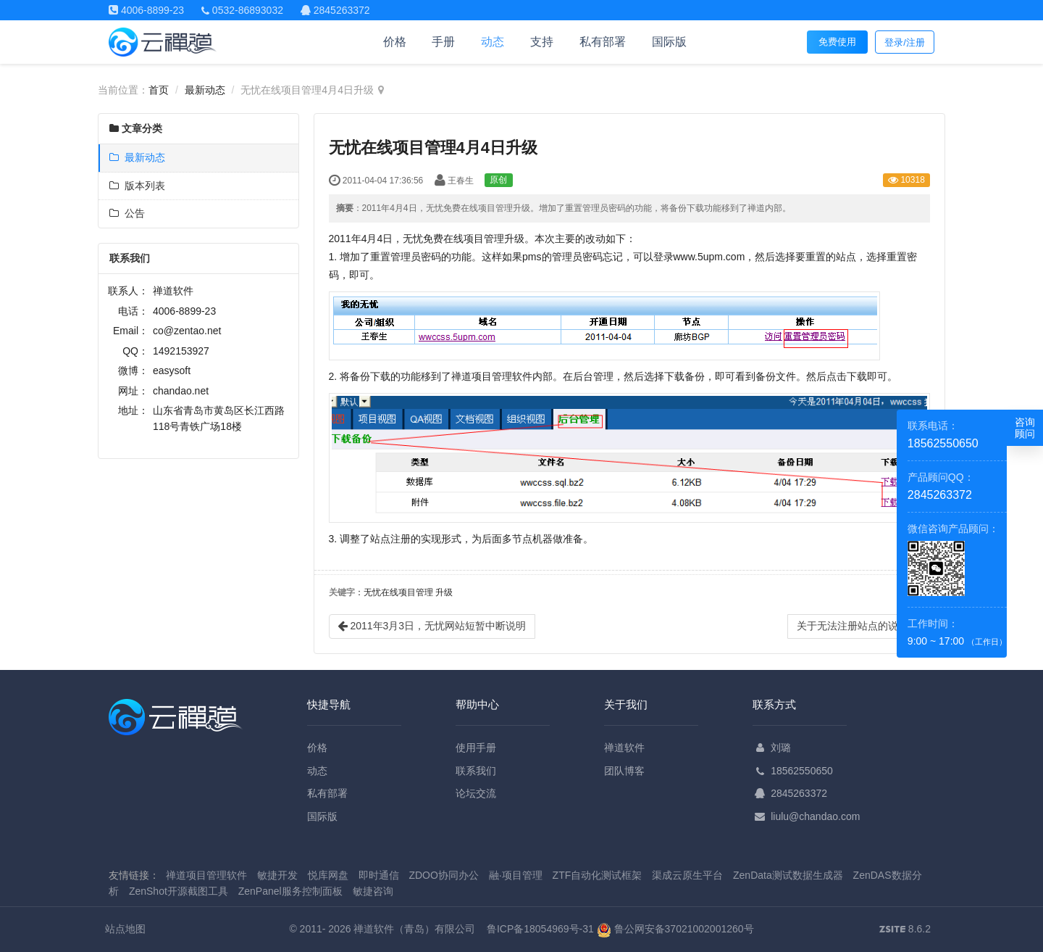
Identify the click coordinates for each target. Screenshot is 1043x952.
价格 (394, 42)
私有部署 (602, 42)
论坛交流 (476, 793)
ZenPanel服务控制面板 (290, 891)
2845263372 (799, 793)
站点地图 (125, 929)
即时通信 (379, 875)
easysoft (171, 370)
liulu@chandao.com (815, 816)
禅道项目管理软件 (206, 875)
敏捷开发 (277, 875)
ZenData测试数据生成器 (788, 875)
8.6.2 (905, 930)
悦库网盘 (328, 875)
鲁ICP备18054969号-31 (540, 929)
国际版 (669, 42)
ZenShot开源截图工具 (178, 891)
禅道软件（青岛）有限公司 (414, 929)
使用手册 (476, 747)
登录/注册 (904, 42)
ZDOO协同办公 (443, 875)
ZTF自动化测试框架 (597, 875)
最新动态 (205, 90)
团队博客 (624, 771)
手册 (443, 42)
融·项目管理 (516, 875)
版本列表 (137, 185)
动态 (492, 42)
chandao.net (181, 391)
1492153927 (181, 351)
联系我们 (476, 771)
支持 (541, 42)
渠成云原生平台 (687, 875)
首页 (158, 90)
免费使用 (837, 41)
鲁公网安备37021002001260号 (675, 929)
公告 (127, 213)
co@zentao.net (187, 330)
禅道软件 (624, 747)
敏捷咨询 (373, 891)
